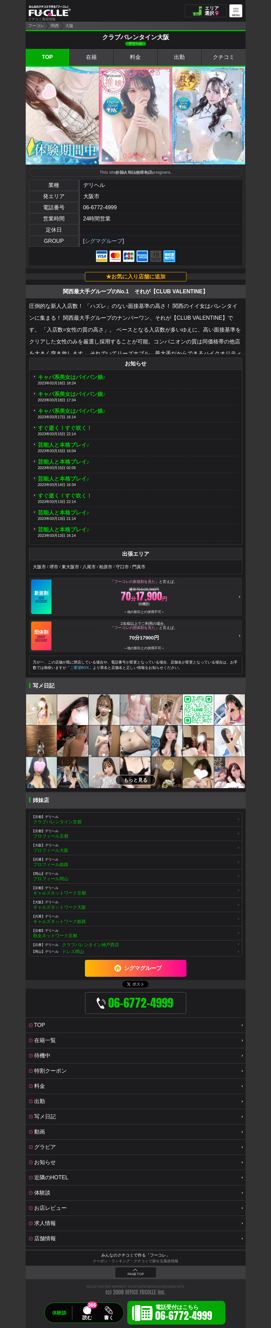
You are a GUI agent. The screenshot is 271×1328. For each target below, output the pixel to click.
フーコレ (36, 25)
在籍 (91, 57)
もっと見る (136, 780)
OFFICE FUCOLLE (140, 1292)
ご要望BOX (79, 668)
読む (87, 1317)
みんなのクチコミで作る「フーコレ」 (135, 1255)
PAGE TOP (136, 1274)
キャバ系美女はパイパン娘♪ (72, 377)
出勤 (179, 57)
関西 (55, 25)
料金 (135, 57)
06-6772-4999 (100, 207)
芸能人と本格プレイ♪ (63, 445)
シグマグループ (103, 241)
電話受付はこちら (183, 1313)
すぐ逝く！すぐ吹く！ (65, 428)
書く (108, 1317)
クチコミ (223, 57)
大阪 (69, 25)
